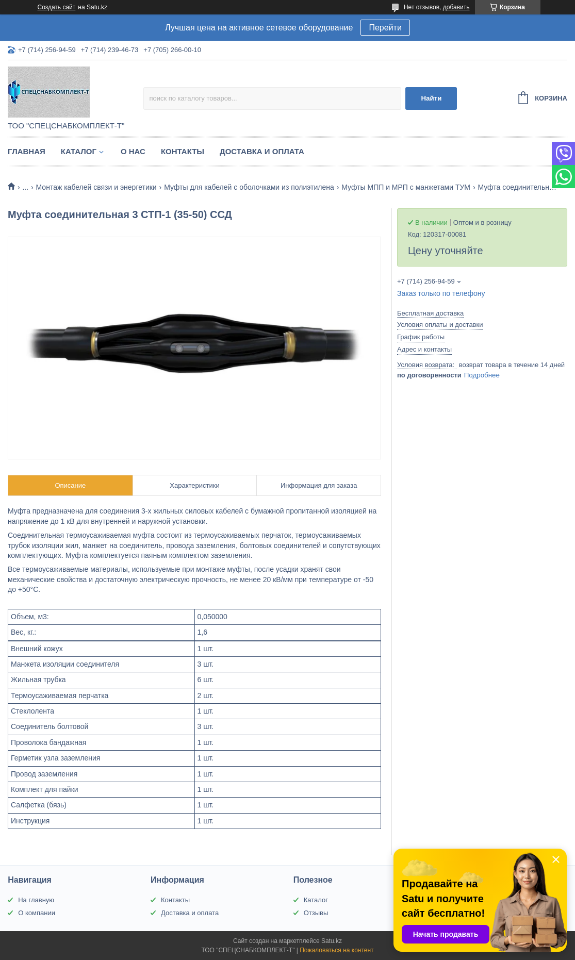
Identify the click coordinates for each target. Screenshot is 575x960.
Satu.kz (331, 941)
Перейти (385, 27)
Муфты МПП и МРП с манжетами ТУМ (405, 187)
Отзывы (316, 913)
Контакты (182, 151)
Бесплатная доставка (430, 313)
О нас (133, 151)
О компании (36, 913)
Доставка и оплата (262, 151)
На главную (36, 900)
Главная (26, 151)
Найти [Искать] (431, 98)
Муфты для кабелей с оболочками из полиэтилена (249, 187)
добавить (456, 7)
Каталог (78, 151)
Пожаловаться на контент (336, 950)
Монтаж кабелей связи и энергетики (96, 187)
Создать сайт (57, 7)
